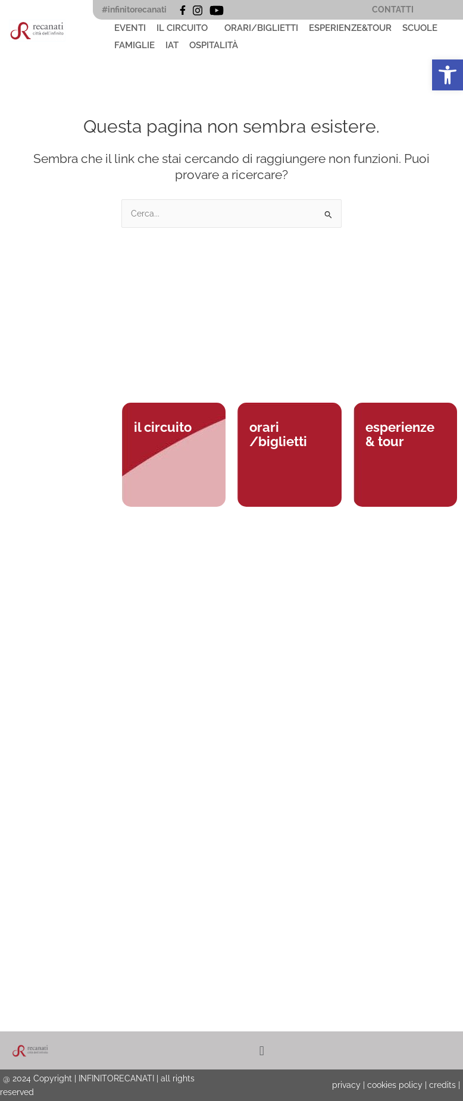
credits (442, 1085)
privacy (346, 1085)
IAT (172, 45)
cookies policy (395, 1085)
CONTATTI (393, 9)
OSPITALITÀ (213, 45)
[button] (185, 28)
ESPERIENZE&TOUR (350, 28)
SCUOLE (419, 28)
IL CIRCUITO (182, 28)
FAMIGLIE (134, 45)
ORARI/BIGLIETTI (261, 28)
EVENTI (130, 28)
